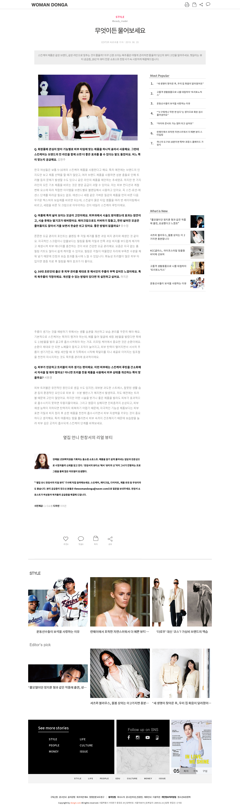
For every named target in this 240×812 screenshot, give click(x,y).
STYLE (120, 17)
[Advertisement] (80, 303)
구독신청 (54, 797)
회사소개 (121, 797)
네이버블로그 (157, 737)
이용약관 (156, 797)
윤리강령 (71, 797)
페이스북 (129, 737)
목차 (186, 771)
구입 (204, 771)
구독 (195, 771)
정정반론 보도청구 (96, 797)
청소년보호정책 (184, 797)
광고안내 (62, 797)
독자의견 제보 (82, 797)
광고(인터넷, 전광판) (134, 797)
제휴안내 (147, 797)
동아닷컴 (112, 797)
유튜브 (148, 737)
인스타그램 (137, 737)
